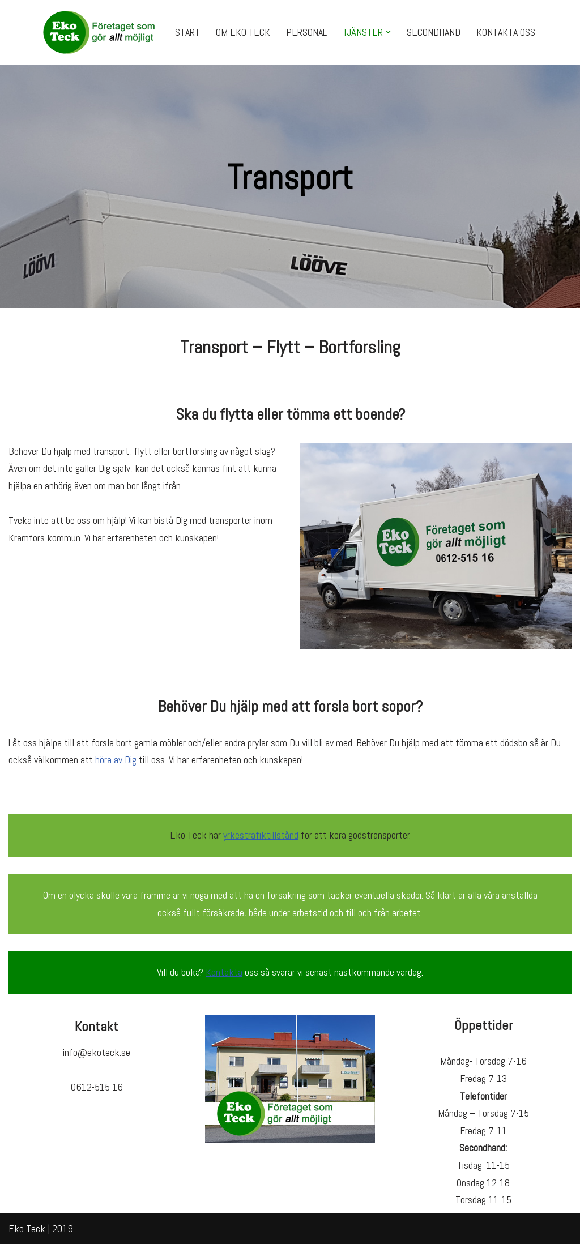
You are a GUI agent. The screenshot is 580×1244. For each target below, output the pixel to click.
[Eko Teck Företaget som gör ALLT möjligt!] (99, 32)
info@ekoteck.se (96, 1052)
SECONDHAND (433, 32)
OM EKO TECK (243, 32)
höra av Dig (116, 759)
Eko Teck (26, 1228)
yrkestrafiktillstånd (260, 834)
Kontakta (224, 971)
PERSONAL (306, 32)
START (187, 32)
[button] (388, 32)
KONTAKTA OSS (505, 32)
